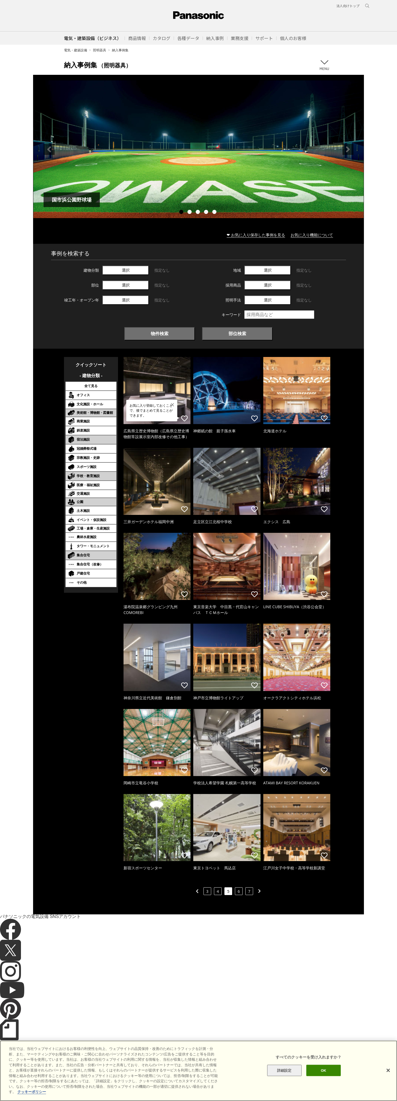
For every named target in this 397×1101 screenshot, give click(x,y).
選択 (126, 270)
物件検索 (159, 333)
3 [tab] (198, 212)
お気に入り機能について (312, 234)
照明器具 (99, 50)
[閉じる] (388, 1075)
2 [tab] (190, 212)
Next (347, 149)
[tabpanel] (198, 149)
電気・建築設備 (75, 50)
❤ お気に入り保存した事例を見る (256, 234)
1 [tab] (182, 212)
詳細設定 (284, 1075)
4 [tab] (207, 212)
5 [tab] (215, 212)
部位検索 (237, 333)
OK (323, 1075)
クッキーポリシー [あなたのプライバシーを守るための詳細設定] (31, 1096)
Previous (49, 149)
